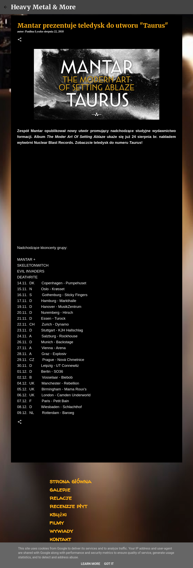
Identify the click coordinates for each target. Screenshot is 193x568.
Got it (109, 564)
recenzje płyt (68, 506)
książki (58, 514)
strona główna (70, 481)
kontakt (60, 539)
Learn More (90, 564)
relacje (61, 498)
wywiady (61, 531)
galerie (60, 489)
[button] (19, 40)
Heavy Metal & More (43, 7)
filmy (57, 522)
